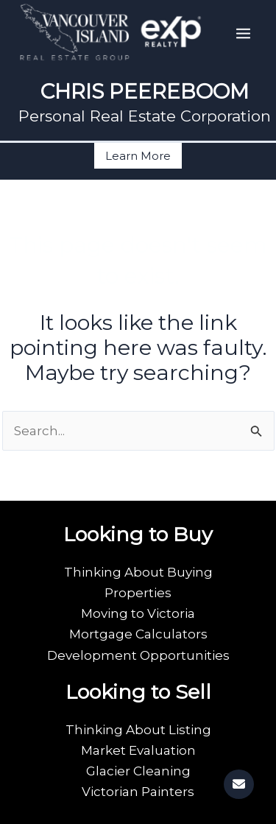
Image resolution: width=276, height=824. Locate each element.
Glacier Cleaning (138, 771)
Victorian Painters (138, 791)
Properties (138, 592)
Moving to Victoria (138, 613)
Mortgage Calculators (138, 634)
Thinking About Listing (138, 729)
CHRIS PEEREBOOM (144, 91)
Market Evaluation (138, 750)
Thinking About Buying (138, 572)
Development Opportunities (138, 655)
